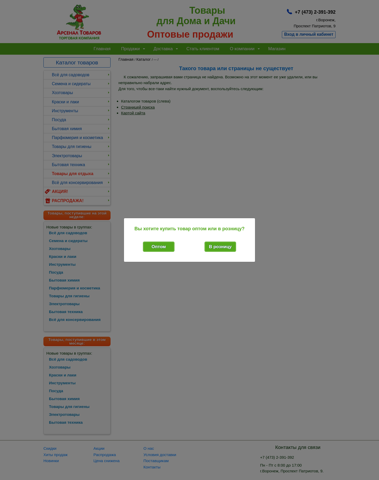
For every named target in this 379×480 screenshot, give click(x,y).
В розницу (220, 246)
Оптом (159, 246)
